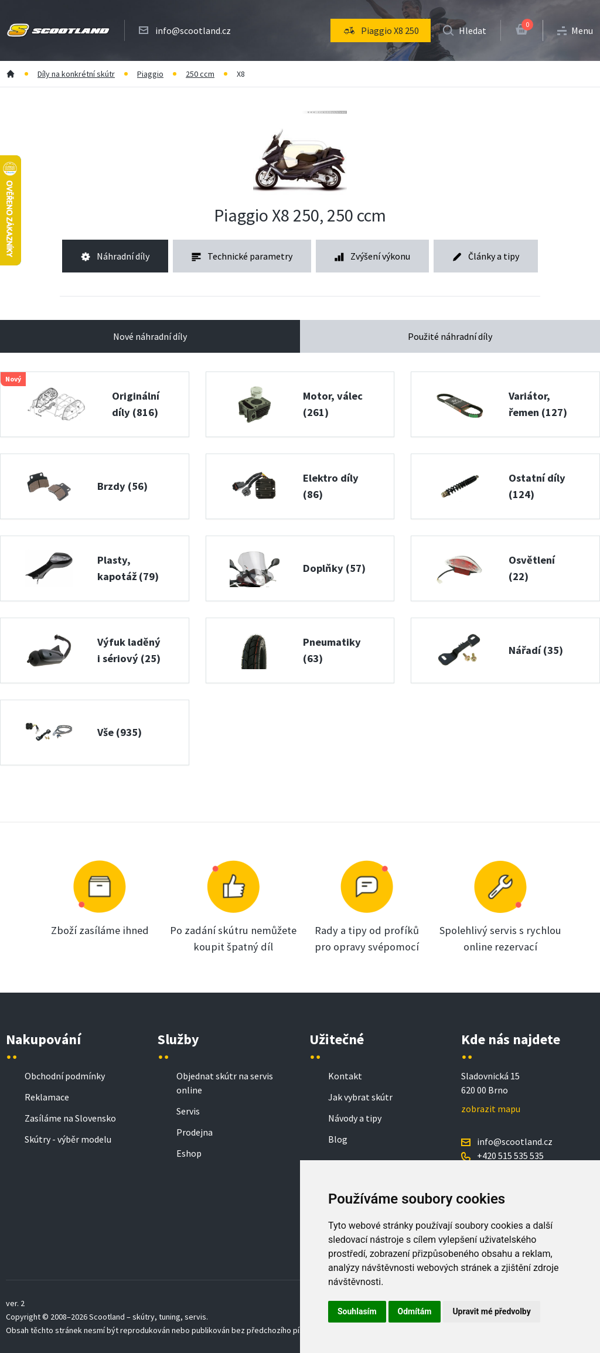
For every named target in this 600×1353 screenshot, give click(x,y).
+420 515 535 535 (510, 1155)
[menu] (380, 30)
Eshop (189, 1153)
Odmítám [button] (415, 1311)
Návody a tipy (354, 1118)
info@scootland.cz (193, 30)
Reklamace (47, 1097)
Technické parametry (242, 256)
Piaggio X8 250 (380, 30)
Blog (337, 1139)
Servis (188, 1111)
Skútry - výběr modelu (68, 1139)
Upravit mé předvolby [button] (491, 1311)
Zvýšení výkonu (372, 256)
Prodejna (194, 1132)
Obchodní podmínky (65, 1076)
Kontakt (345, 1076)
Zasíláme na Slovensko (70, 1118)
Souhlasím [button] (357, 1311)
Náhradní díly (115, 256)
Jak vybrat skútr (360, 1097)
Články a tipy (485, 256)
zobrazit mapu (490, 1109)
